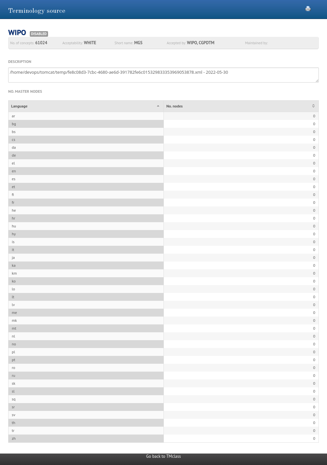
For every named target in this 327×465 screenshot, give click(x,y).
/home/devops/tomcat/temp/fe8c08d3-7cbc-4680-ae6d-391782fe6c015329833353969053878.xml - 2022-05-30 (163, 75)
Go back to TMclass (163, 456)
